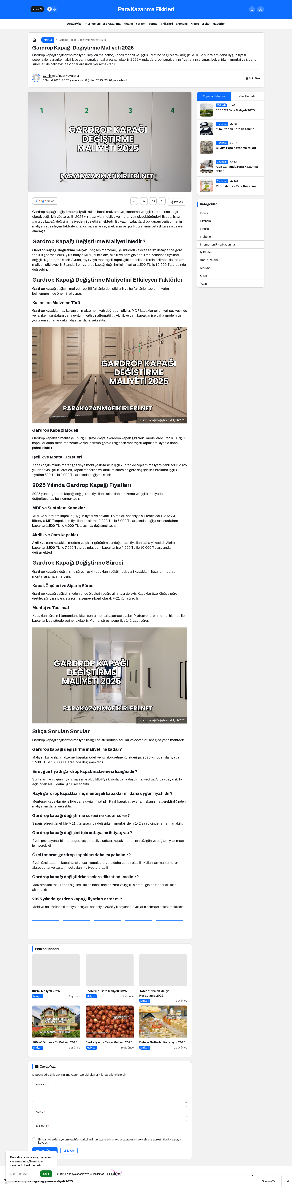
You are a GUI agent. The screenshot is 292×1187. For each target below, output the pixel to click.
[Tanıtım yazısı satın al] (115, 1172)
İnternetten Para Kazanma (217, 244)
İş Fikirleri (206, 252)
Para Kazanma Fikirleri (146, 9)
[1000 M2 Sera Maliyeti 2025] (230, 110)
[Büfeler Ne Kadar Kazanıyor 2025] (163, 1026)
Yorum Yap (269, 1181)
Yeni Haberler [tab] (247, 96)
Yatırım (204, 283)
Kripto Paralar (209, 260)
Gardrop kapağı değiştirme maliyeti (60, 248)
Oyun (203, 275)
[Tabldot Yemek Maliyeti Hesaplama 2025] (163, 976)
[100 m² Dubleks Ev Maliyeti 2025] (56, 1026)
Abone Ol (37, 9)
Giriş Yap (69, 1149)
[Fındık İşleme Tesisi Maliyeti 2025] (110, 1026)
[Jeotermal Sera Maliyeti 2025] (110, 976)
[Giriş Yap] (260, 9)
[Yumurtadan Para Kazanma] (230, 129)
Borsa (204, 213)
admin (47, 75)
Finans (204, 228)
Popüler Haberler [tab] (214, 96)
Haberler (206, 236)
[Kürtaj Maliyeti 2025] (56, 976)
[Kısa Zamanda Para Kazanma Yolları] (230, 166)
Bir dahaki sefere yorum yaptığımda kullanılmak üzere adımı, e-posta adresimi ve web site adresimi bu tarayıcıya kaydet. (109, 1139)
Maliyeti (205, 268)
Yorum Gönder (44, 1149)
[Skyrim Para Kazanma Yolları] (230, 147)
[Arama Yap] (252, 9)
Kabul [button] (46, 1173)
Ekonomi (205, 221)
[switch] (52, 9)
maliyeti (79, 210)
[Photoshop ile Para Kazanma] (230, 186)
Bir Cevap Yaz (45, 1065)
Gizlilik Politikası (18, 1173)
